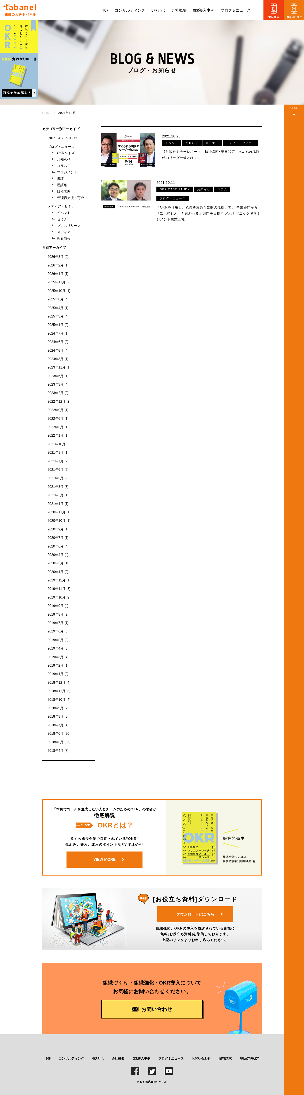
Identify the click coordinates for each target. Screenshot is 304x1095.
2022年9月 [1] (58, 410)
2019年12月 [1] (59, 580)
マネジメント (67, 172)
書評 (60, 178)
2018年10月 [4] (59, 699)
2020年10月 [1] (59, 520)
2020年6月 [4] (58, 546)
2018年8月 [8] (58, 716)
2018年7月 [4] (58, 725)
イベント (64, 213)
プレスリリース (69, 225)
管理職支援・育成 (70, 198)
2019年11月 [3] (59, 589)
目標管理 (64, 191)
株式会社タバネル (156, 1081)
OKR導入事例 (203, 10)
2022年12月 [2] (59, 401)
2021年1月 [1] (58, 504)
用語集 (62, 185)
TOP (105, 10)
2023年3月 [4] (58, 384)
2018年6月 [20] (59, 733)
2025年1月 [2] (58, 325)
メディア (64, 232)
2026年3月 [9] (58, 256)
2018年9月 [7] (58, 708)
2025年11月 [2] (59, 282)
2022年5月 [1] (58, 427)
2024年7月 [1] (58, 333)
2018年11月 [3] (59, 691)
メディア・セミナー (63, 206)
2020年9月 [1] (58, 529)
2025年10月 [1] (59, 291)
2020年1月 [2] (58, 572)
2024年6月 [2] (58, 342)
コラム (62, 166)
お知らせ (64, 159)
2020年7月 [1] (58, 537)
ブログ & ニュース (236, 10)
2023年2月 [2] (58, 393)
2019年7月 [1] (58, 623)
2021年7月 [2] (58, 461)
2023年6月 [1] (58, 376)
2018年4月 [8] (58, 750)
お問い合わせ (201, 1058)
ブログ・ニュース (61, 146)
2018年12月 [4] (59, 682)
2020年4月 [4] (58, 555)
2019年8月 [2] (58, 614)
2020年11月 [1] (59, 512)
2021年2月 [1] (58, 495)
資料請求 (225, 1058)
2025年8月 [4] (58, 299)
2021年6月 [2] (58, 469)
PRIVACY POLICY (249, 1058)
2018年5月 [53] (59, 742)
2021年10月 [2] (59, 444)
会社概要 (179, 10)
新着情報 (64, 238)
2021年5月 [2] (58, 478)
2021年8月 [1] (58, 452)
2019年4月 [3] (58, 648)
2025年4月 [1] (58, 308)
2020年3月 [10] (59, 563)
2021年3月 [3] (58, 486)
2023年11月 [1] (59, 367)
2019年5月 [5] (58, 640)
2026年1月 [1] (58, 274)
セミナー (64, 219)
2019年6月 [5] (58, 631)
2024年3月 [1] (58, 359)
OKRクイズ (66, 153)
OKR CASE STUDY (62, 138)
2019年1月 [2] (58, 674)
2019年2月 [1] (58, 665)
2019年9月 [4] (58, 606)
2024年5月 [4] (58, 350)
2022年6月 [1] (58, 418)
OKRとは (158, 10)
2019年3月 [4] (58, 657)
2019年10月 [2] (59, 597)
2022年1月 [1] (58, 435)
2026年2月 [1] (58, 265)
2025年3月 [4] (58, 316)
